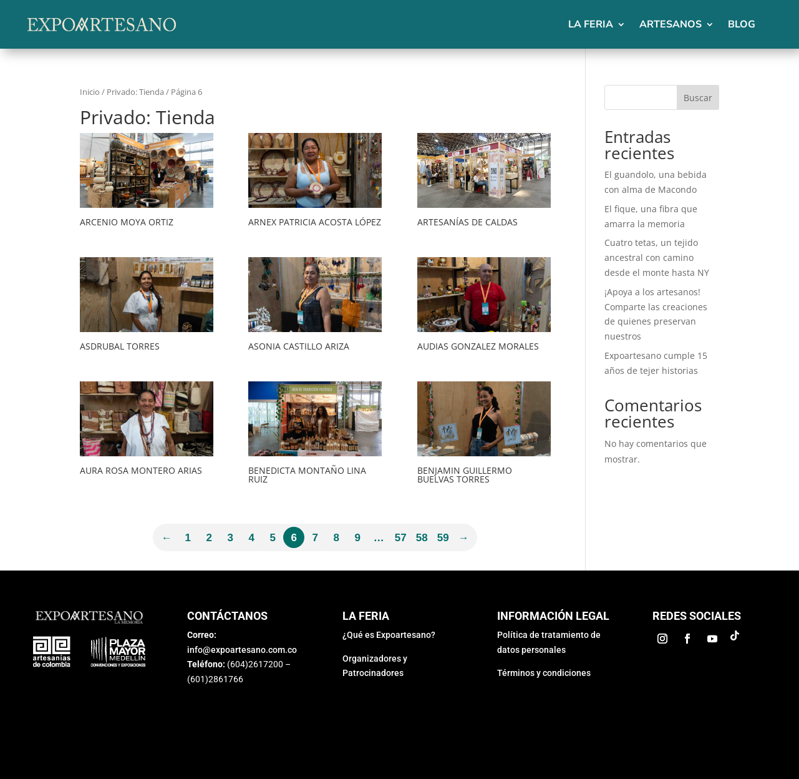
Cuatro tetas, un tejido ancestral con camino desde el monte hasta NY (656, 257)
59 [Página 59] (443, 538)
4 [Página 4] (251, 538)
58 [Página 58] (422, 538)
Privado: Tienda (135, 91)
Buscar (698, 98)
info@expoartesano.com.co (242, 650)
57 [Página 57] (401, 538)
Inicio (90, 91)
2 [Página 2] (209, 538)
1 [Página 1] (188, 538)
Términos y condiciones (544, 673)
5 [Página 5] (273, 538)
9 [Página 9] (358, 538)
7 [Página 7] (315, 538)
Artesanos (670, 24)
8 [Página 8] (336, 538)
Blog (741, 24)
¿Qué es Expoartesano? (388, 635)
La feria (590, 24)
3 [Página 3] (230, 538)
